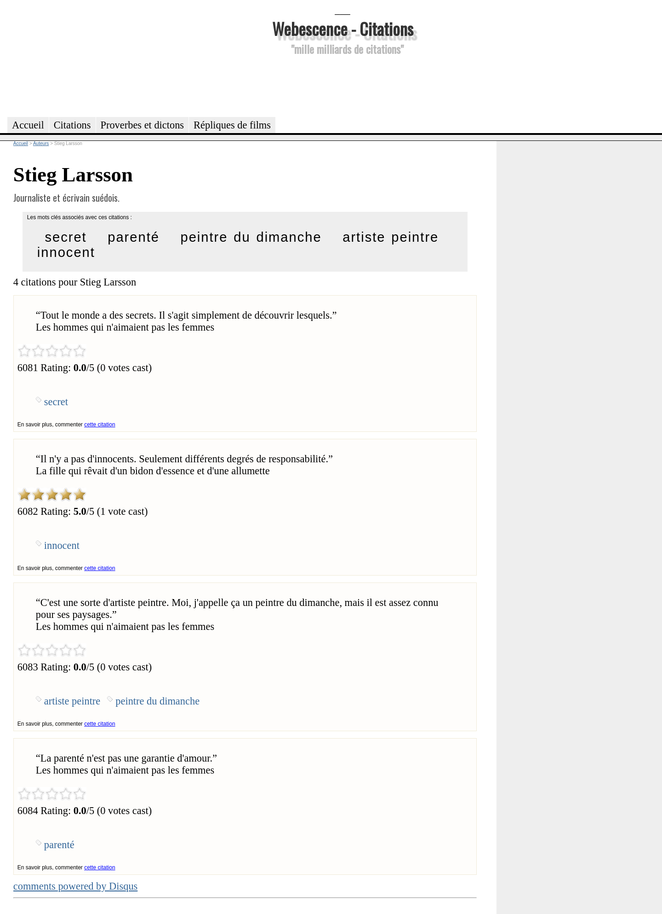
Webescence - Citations (342, 28)
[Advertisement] (342, 84)
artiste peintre (390, 237)
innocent (66, 252)
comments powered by (75, 886)
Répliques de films (232, 125)
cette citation (99, 424)
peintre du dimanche (250, 237)
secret (65, 237)
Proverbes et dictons (142, 125)
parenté (134, 237)
